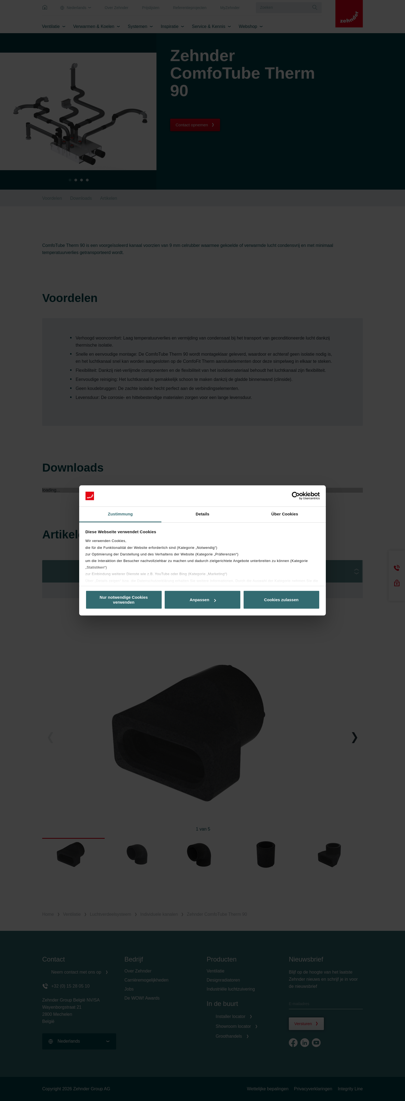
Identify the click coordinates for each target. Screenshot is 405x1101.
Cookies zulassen (281, 599)
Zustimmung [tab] (120, 514)
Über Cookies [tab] (284, 514)
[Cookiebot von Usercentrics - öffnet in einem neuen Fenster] (296, 496)
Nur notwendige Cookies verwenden (124, 599)
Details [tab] (202, 514)
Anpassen (203, 599)
